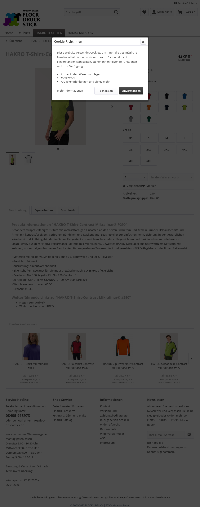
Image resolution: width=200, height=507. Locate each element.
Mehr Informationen (70, 90)
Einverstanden (131, 91)
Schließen (106, 91)
